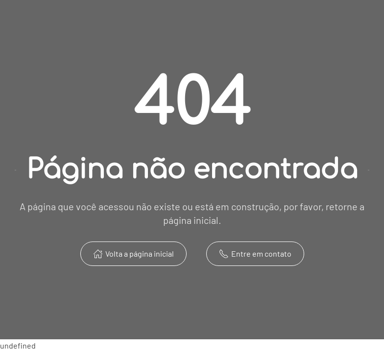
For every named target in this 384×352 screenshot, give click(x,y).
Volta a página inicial (133, 254)
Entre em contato (255, 254)
